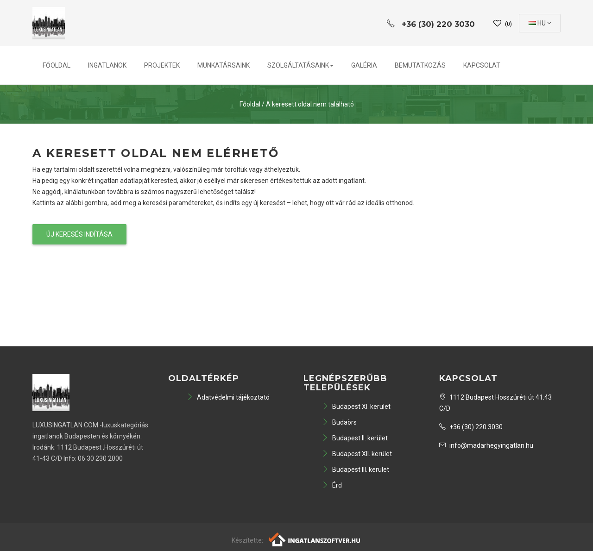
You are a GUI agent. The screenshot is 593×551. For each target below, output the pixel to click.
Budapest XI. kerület (356, 406)
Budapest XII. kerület (357, 453)
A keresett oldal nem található (310, 104)
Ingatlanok (107, 65)
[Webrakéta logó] (315, 538)
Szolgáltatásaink (300, 65)
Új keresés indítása (79, 234)
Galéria (364, 65)
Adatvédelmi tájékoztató (228, 397)
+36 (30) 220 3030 (471, 427)
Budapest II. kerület (355, 438)
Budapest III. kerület (355, 469)
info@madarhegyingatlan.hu (486, 445)
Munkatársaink (223, 65)
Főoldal (56, 65)
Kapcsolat (481, 65)
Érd (332, 485)
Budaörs (339, 422)
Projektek (162, 65)
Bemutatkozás (420, 65)
